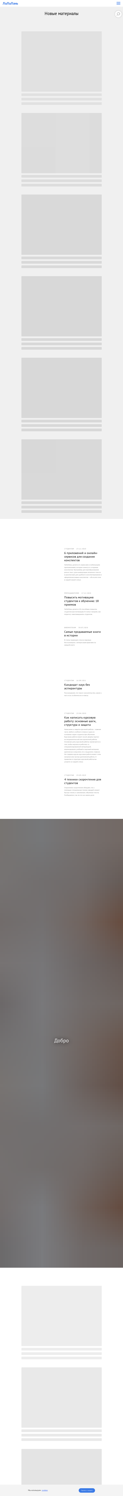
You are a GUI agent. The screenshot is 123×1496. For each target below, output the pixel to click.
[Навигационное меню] (118, 3)
